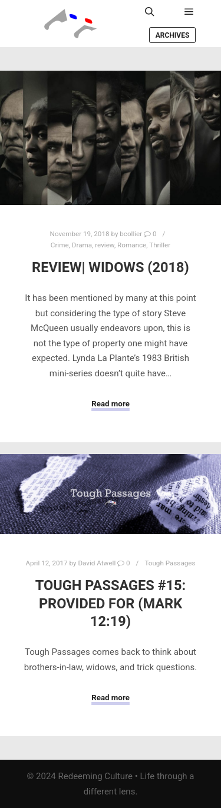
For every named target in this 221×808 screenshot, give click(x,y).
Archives (173, 35)
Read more (110, 403)
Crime (60, 245)
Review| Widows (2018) (110, 267)
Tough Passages (169, 563)
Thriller (159, 245)
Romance (131, 245)
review (104, 245)
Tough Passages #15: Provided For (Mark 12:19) (110, 603)
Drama (82, 245)
